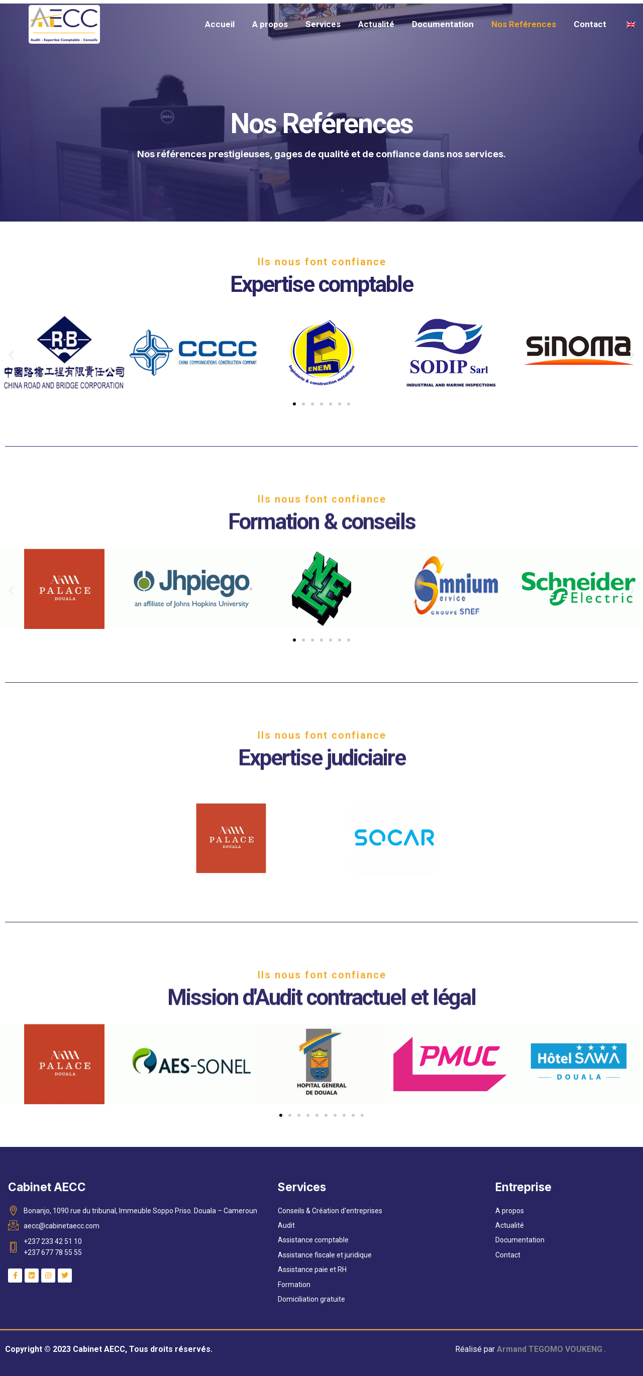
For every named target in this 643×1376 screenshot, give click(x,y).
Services (323, 24)
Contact (590, 24)
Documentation (443, 24)
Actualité (376, 24)
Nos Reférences (523, 24)
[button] (11, 354)
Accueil (220, 24)
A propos (270, 24)
